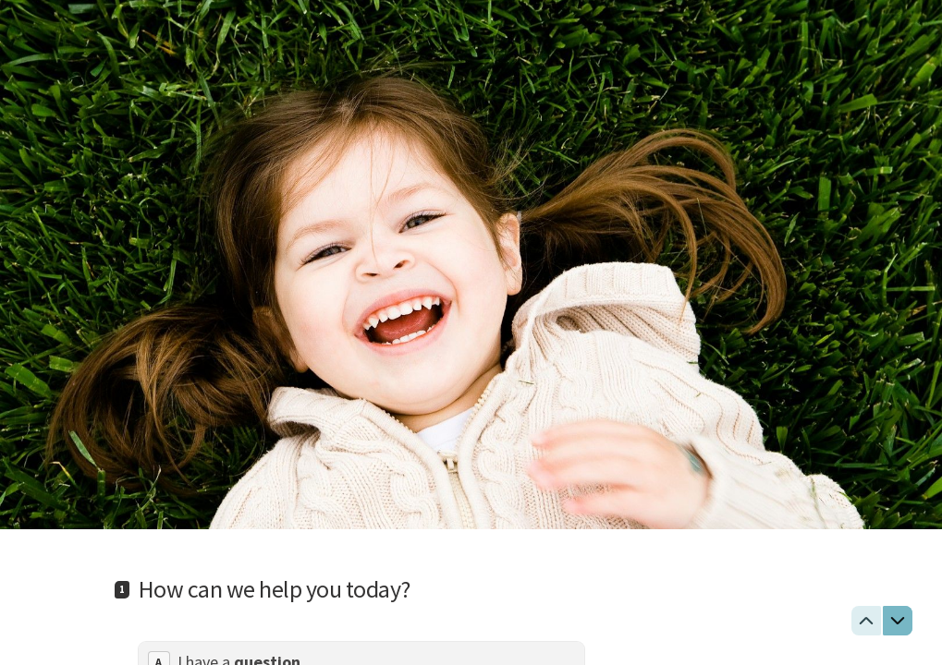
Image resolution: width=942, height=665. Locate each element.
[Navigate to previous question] (866, 620)
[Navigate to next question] (897, 620)
